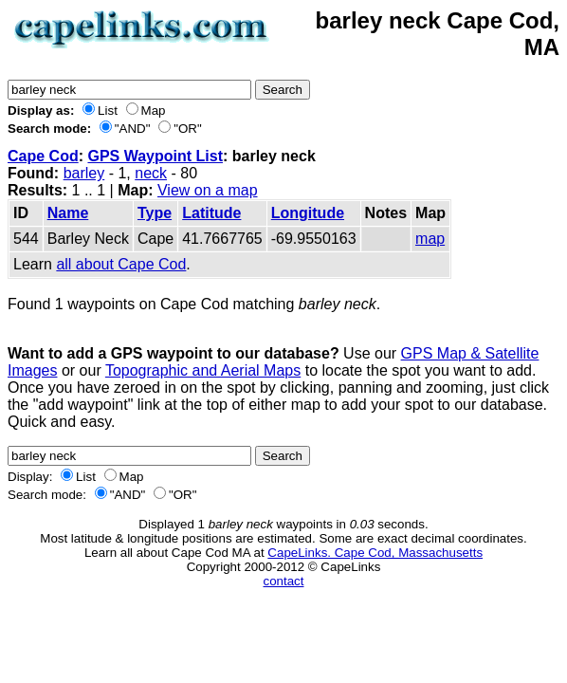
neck (151, 173)
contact (284, 581)
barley (84, 173)
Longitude (307, 213)
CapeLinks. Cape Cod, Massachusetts (375, 552)
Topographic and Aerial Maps (203, 370)
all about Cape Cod (121, 264)
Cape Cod (43, 156)
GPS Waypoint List (155, 156)
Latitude (211, 213)
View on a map (207, 190)
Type (154, 213)
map (430, 239)
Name (68, 213)
